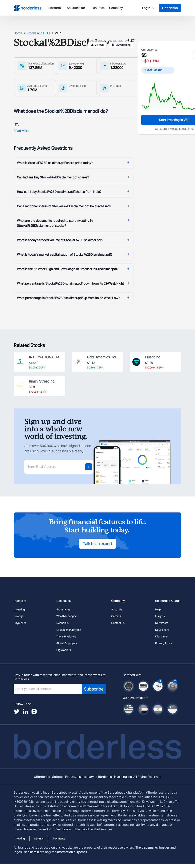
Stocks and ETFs (38, 33)
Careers (116, 616)
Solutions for (76, 8)
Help (158, 609)
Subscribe (94, 689)
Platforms (55, 8)
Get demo (170, 8)
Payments (20, 623)
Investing (19, 609)
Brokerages (63, 609)
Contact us (118, 623)
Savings (18, 616)
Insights (160, 616)
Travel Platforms (66, 636)
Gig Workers (63, 650)
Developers (162, 630)
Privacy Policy (163, 643)
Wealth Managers (67, 616)
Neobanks (62, 623)
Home (18, 33)
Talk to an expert (97, 543)
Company (116, 8)
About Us (116, 609)
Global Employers (66, 643)
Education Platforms (68, 630)
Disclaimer (161, 636)
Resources (97, 8)
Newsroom (161, 623)
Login (148, 8)
